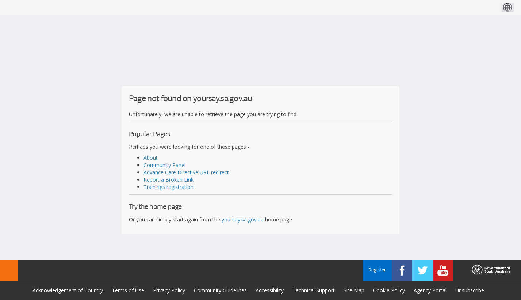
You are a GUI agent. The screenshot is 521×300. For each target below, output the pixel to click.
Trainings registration (168, 186)
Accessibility (270, 290)
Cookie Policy (389, 290)
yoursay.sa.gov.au (243, 219)
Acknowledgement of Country (67, 290)
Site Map (354, 290)
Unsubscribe (469, 290)
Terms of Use (128, 290)
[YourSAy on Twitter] (422, 270)
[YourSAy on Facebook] (402, 270)
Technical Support (313, 290)
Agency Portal (430, 290)
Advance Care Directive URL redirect (186, 172)
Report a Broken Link (168, 179)
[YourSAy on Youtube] (443, 270)
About (150, 157)
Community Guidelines (220, 290)
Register (377, 270)
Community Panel (164, 165)
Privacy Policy (169, 290)
